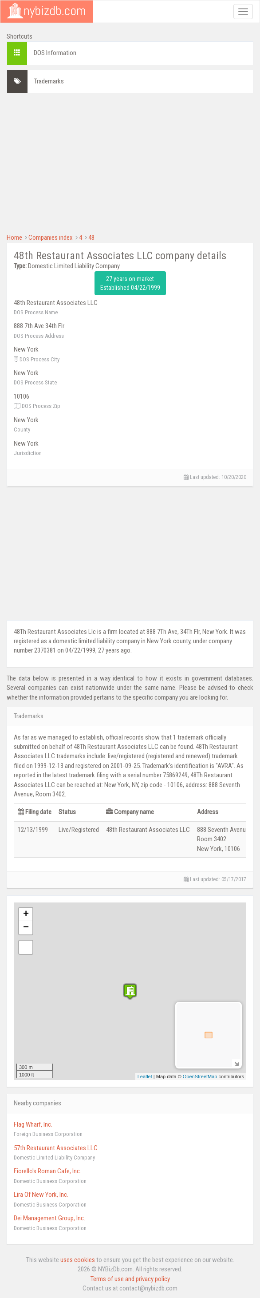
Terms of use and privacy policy (130, 1279)
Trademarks (49, 81)
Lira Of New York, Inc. (41, 1195)
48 (91, 237)
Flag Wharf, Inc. (33, 1124)
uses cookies (77, 1260)
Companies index (50, 237)
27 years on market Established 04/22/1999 (130, 283)
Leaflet (145, 1076)
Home (14, 237)
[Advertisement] (130, 162)
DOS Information (55, 53)
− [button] (26, 927)
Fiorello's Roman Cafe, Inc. (47, 1171)
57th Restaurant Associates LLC (56, 1148)
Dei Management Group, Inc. (49, 1218)
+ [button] (26, 914)
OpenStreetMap (200, 1076)
